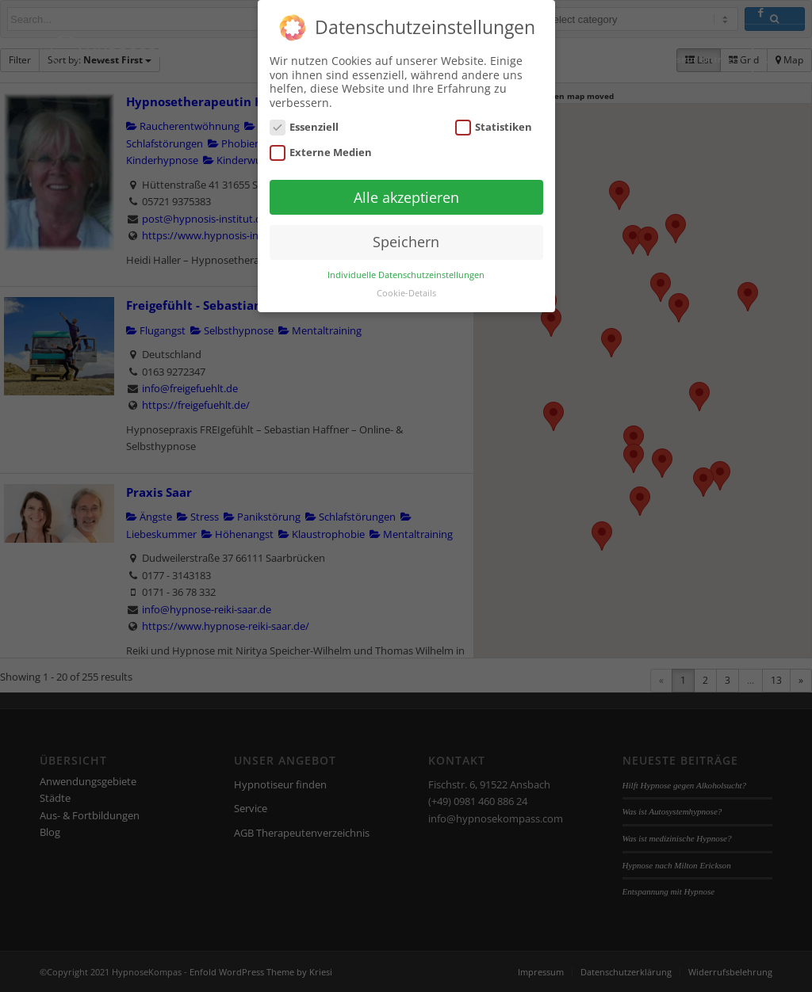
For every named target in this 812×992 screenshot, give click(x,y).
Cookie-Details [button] (406, 293)
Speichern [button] (406, 241)
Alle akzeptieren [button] (406, 197)
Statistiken (494, 127)
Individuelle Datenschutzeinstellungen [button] (406, 274)
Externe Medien (321, 152)
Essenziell (304, 127)
